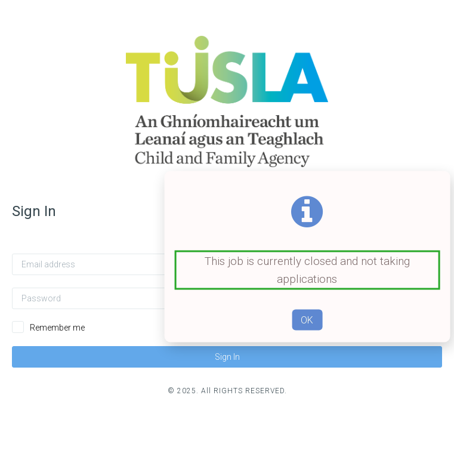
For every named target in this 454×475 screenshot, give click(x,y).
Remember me (57, 327)
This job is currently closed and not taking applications (307, 270)
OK (307, 319)
